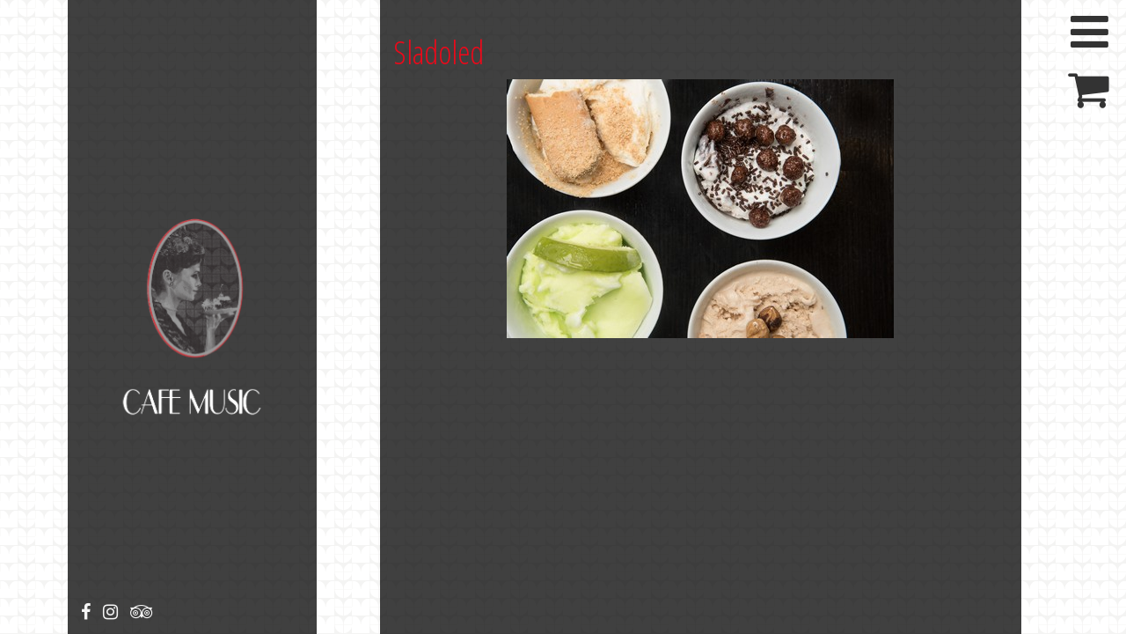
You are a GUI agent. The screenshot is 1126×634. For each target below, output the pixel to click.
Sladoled (438, 52)
